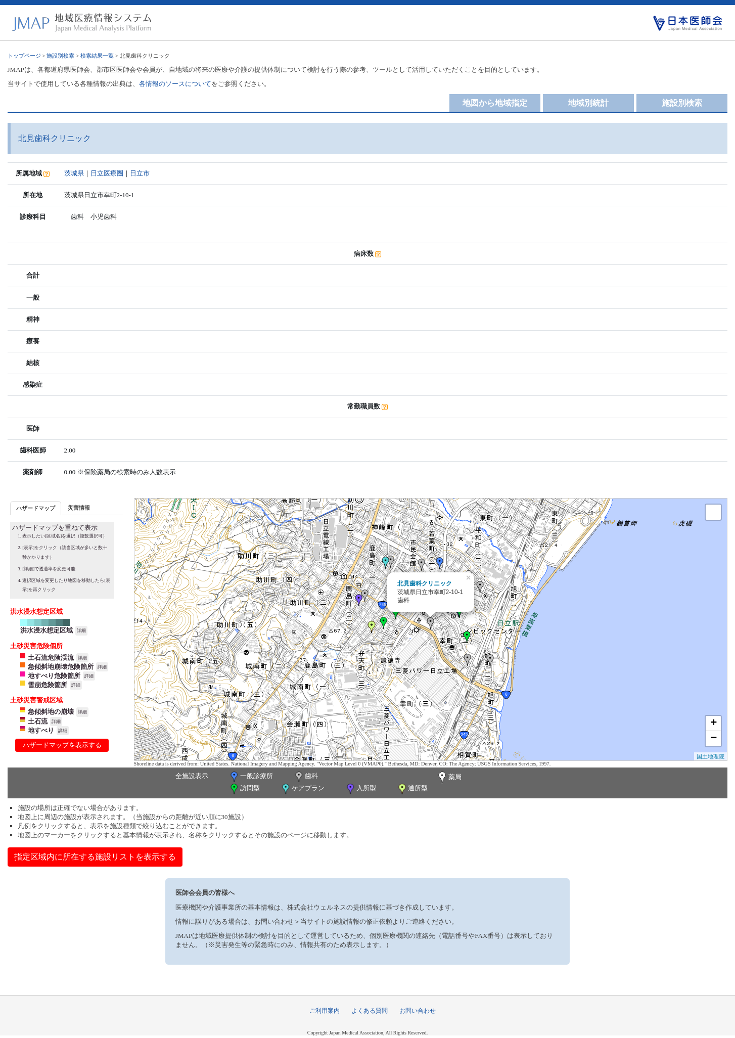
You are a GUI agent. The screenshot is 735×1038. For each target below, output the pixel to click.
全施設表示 (191, 776)
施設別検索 (60, 56)
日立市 (140, 173)
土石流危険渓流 (51, 657)
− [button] (713, 738)
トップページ (24, 56)
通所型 (412, 789)
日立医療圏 (106, 173)
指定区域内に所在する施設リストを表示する (95, 856)
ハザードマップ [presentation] (35, 508)
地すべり (41, 730)
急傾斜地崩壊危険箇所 (61, 666)
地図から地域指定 (495, 103)
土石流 (38, 721)
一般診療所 (250, 777)
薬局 (449, 778)
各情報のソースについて (175, 83)
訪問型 (244, 789)
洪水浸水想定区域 (46, 630)
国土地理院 (710, 756)
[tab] (35, 508)
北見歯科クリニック (424, 583)
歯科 (305, 777)
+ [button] (713, 723)
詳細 (81, 630)
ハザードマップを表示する (62, 745)
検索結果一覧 (97, 56)
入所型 (360, 789)
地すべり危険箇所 (54, 676)
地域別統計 (588, 103)
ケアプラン (302, 789)
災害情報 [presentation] (79, 508)
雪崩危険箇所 (47, 685)
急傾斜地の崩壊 (51, 711)
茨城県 (74, 173)
